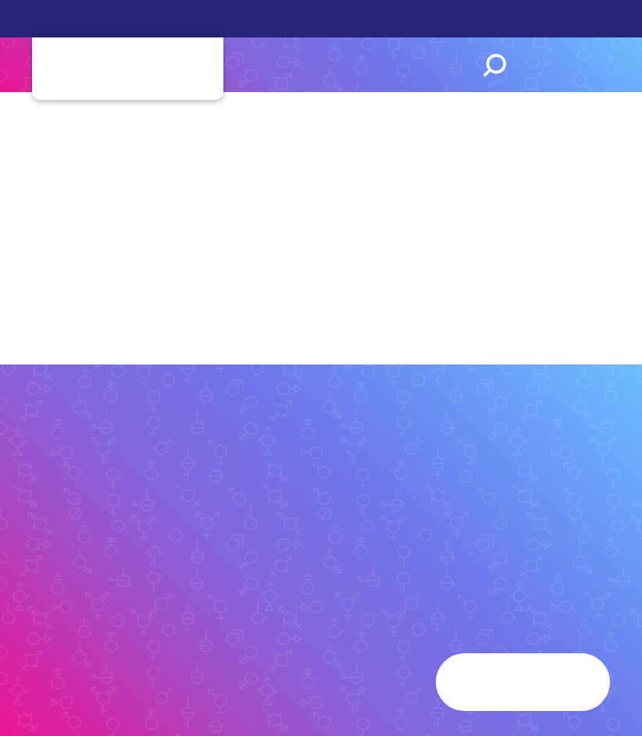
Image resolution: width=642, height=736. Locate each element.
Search (494, 65)
